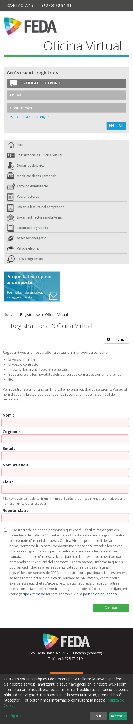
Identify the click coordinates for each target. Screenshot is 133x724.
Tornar (116, 339)
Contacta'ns (20, 5)
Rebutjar (98, 715)
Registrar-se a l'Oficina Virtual (44, 314)
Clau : (8, 481)
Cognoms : (13, 431)
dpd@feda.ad (34, 593)
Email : (9, 448)
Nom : (8, 415)
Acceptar (118, 715)
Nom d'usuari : (16, 465)
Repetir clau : (15, 510)
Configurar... (14, 715)
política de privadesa (100, 593)
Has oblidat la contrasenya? (28, 117)
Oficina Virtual (82, 45)
